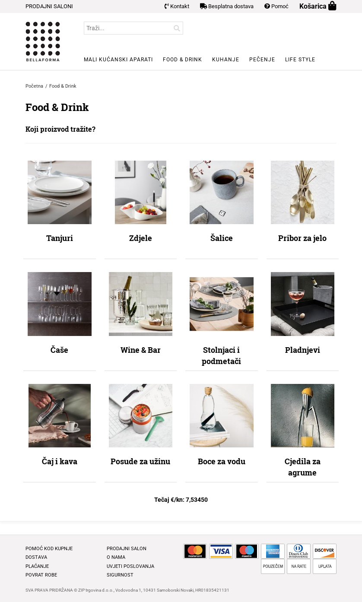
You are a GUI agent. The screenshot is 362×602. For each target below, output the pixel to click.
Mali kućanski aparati (118, 60)
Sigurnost (120, 575)
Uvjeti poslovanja (130, 566)
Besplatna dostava (227, 6)
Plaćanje (37, 566)
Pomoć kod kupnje (49, 548)
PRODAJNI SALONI (49, 6)
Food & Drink (182, 60)
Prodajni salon (126, 548)
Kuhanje (225, 60)
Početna (34, 86)
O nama (116, 557)
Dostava (36, 557)
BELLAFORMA (42, 41)
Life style (300, 60)
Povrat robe (41, 575)
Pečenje (262, 60)
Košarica (318, 6)
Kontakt (177, 6)
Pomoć (276, 6)
